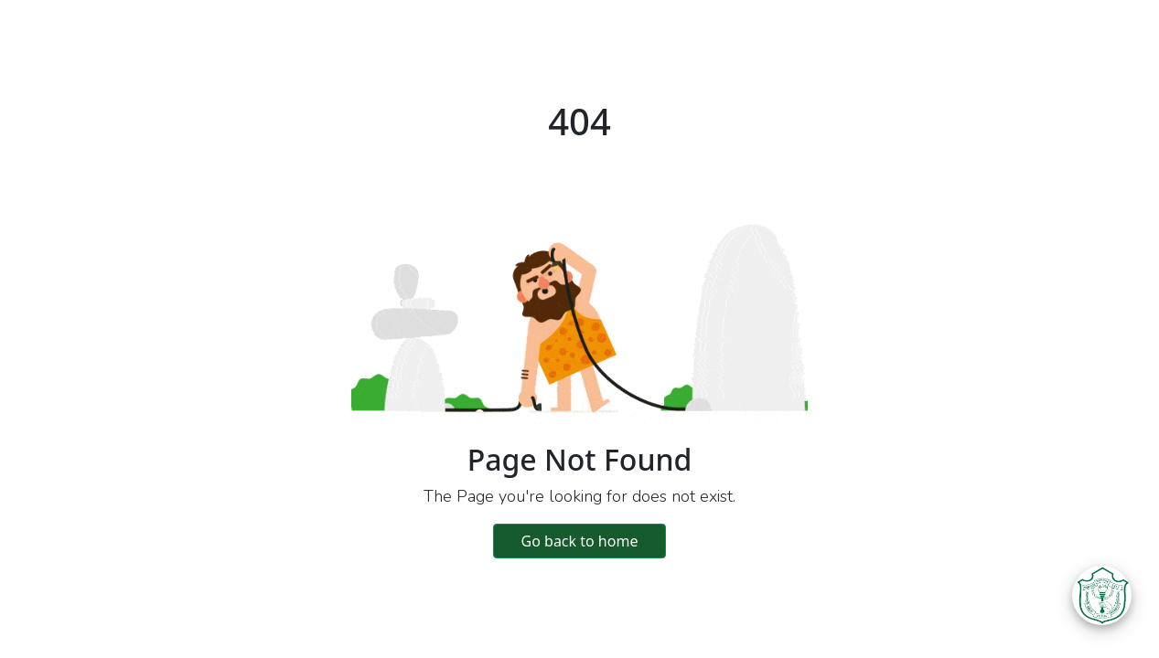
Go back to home (580, 541)
